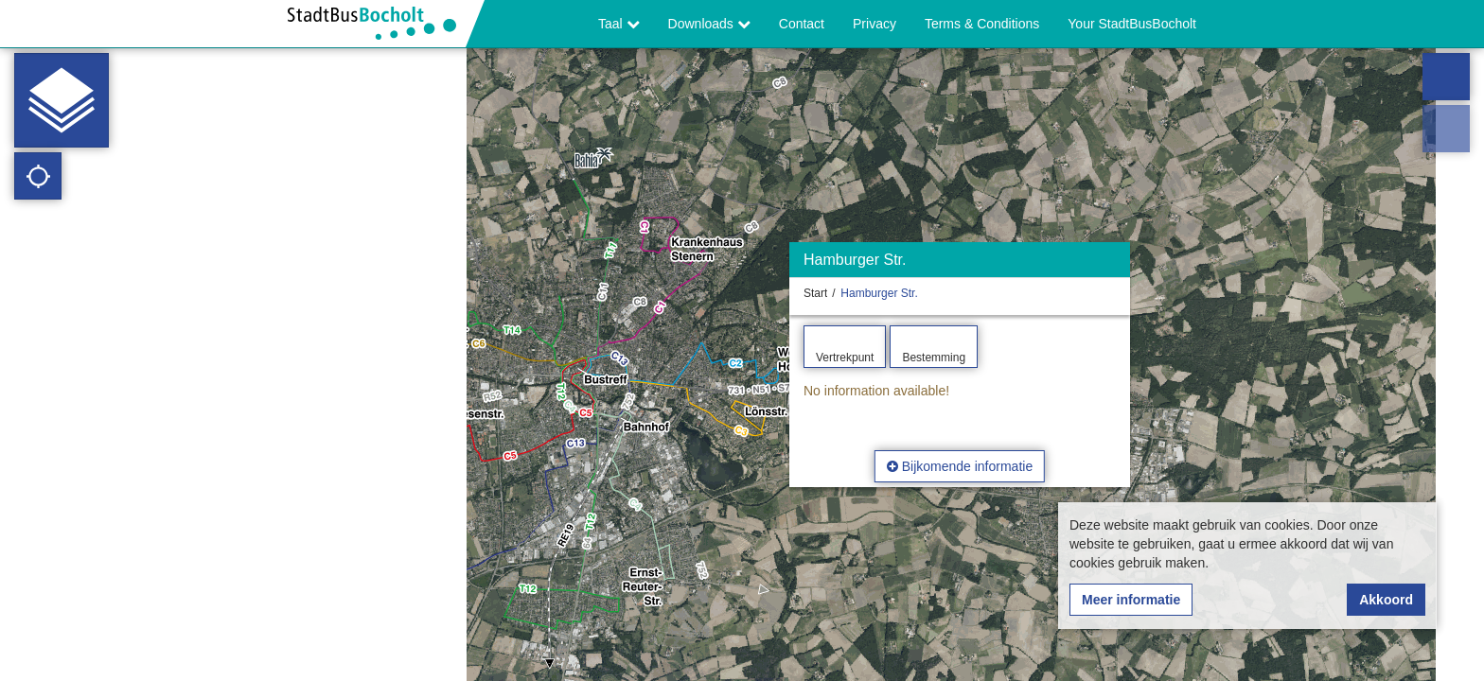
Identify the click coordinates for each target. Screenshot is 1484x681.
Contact (801, 23)
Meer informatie (1131, 599)
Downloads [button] (709, 23)
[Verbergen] (1113, 264)
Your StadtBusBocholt (1132, 23)
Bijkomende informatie (960, 466)
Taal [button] (619, 23)
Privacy (874, 23)
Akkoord (1386, 599)
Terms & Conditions (982, 23)
